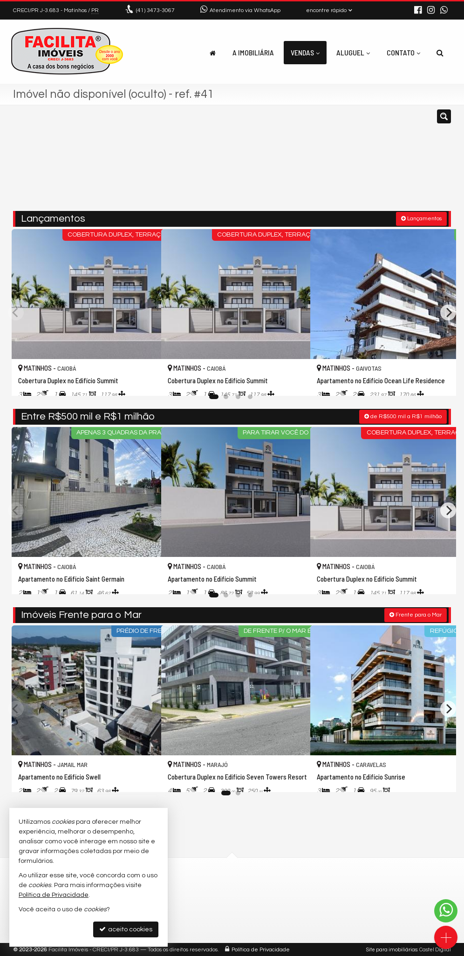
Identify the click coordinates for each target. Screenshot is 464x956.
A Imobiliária (253, 52)
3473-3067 (155, 10)
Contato (403, 52)
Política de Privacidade (261, 949)
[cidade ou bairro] (301, 162)
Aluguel (353, 52)
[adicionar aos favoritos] (144, 379)
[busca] (440, 52)
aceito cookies (125, 929)
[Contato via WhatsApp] (445, 910)
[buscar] (359, 162)
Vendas (305, 52)
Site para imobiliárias (391, 948)
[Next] (448, 311)
